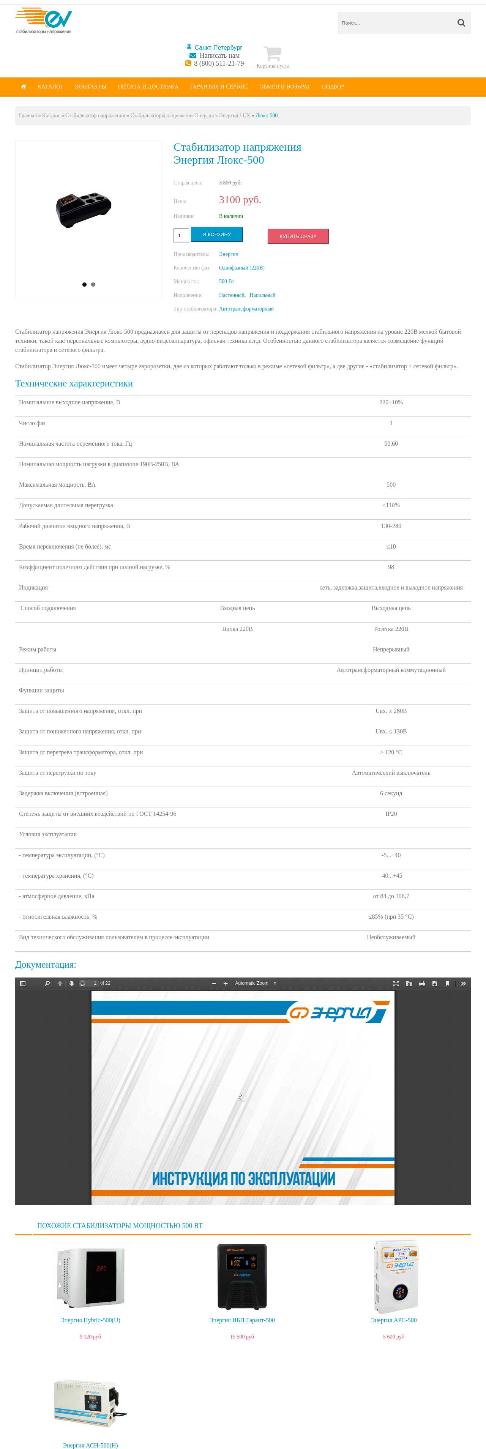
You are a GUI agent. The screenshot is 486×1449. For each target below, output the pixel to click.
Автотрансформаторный (246, 309)
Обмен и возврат (285, 87)
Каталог (50, 87)
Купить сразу (298, 236)
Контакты (90, 87)
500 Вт (226, 281)
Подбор (333, 87)
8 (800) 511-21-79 (219, 63)
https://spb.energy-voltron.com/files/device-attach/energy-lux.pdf (243, 1091)
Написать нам (220, 55)
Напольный (262, 295)
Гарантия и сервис (219, 87)
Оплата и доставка (148, 87)
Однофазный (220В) (242, 268)
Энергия (228, 254)
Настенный (232, 295)
